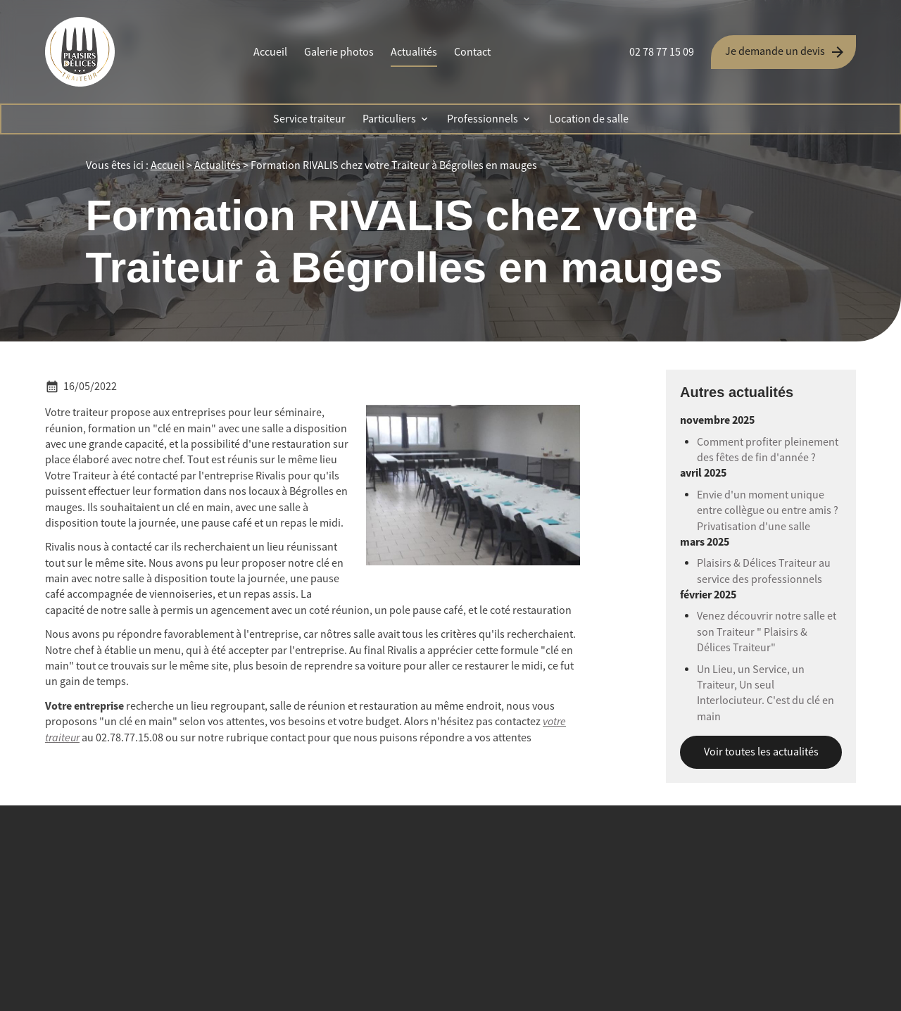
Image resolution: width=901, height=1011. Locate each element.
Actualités (414, 52)
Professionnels (482, 119)
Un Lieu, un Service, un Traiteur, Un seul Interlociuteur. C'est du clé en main (765, 693)
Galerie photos (339, 52)
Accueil (270, 52)
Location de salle (589, 119)
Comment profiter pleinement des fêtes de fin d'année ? (767, 450)
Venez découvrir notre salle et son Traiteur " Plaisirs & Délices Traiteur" (766, 632)
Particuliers (389, 119)
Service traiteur (309, 119)
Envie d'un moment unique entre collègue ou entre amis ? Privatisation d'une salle (767, 511)
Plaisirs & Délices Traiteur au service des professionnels (764, 571)
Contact (472, 52)
